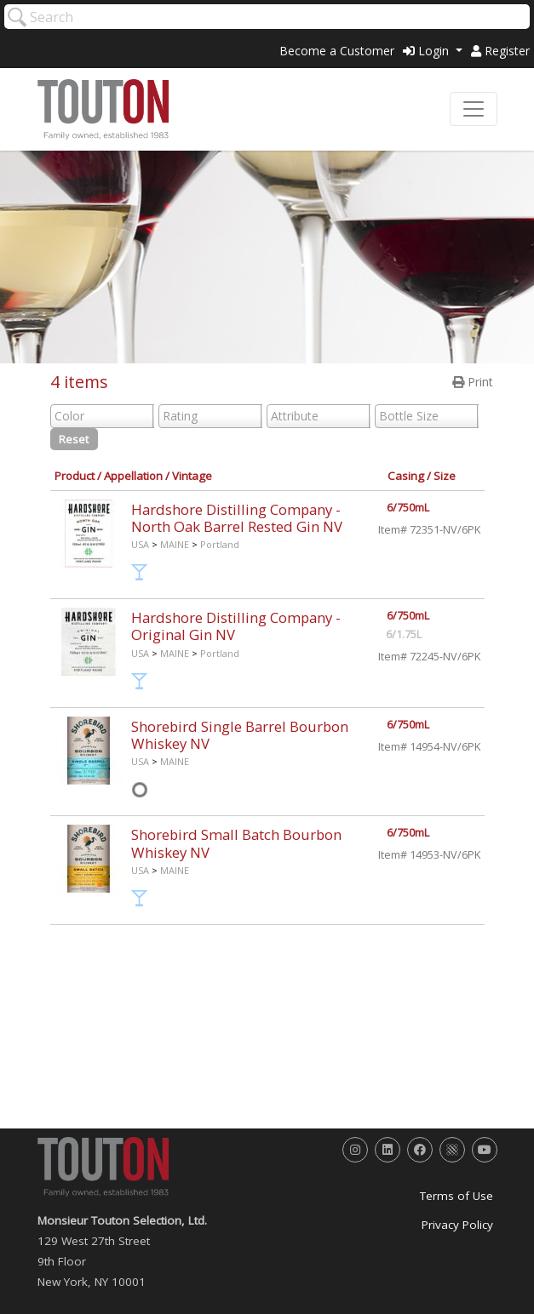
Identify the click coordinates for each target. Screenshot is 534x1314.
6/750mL (408, 507)
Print (472, 382)
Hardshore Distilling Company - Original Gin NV (236, 626)
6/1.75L (404, 634)
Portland (219, 544)
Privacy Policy (457, 1224)
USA (140, 544)
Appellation (133, 475)
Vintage (192, 475)
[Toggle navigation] (473, 109)
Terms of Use (456, 1195)
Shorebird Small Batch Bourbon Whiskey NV (236, 843)
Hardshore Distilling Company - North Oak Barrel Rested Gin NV (236, 518)
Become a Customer (336, 51)
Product (75, 475)
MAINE (174, 544)
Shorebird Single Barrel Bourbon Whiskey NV (239, 735)
